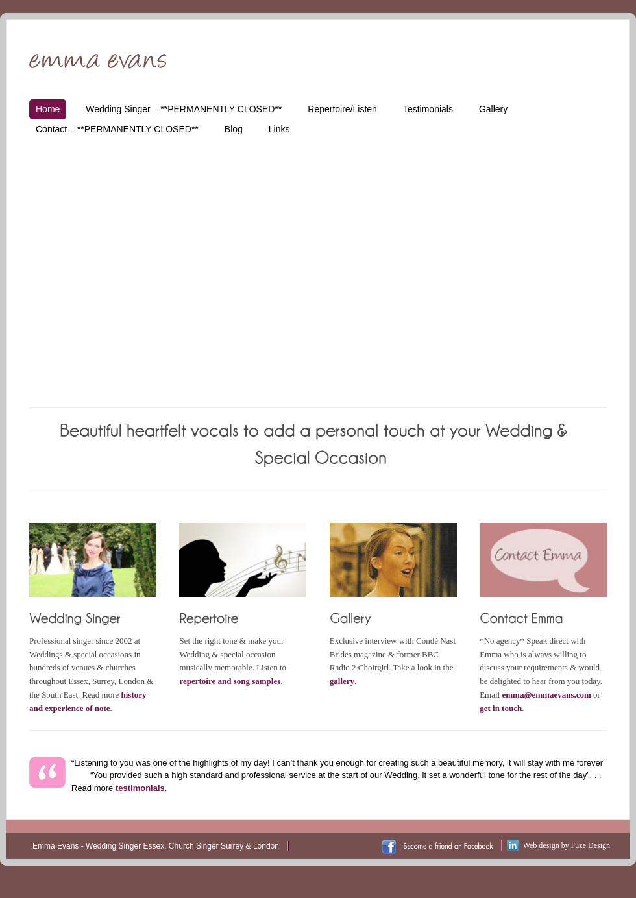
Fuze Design (590, 845)
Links (279, 129)
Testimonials (428, 109)
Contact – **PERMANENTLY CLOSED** (117, 129)
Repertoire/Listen (342, 109)
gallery (342, 681)
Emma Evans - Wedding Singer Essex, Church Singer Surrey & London (155, 846)
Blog (234, 129)
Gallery (493, 109)
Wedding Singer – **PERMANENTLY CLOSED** (184, 109)
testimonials (140, 788)
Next (585, 258)
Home (48, 109)
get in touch (501, 708)
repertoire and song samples (229, 681)
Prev (50, 258)
